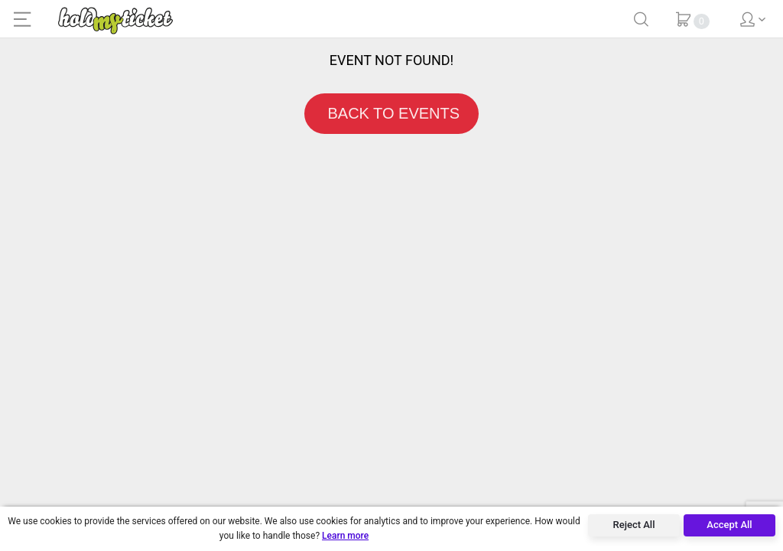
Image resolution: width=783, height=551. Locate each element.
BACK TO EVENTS (391, 113)
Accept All (729, 524)
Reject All (634, 524)
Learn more (345, 535)
